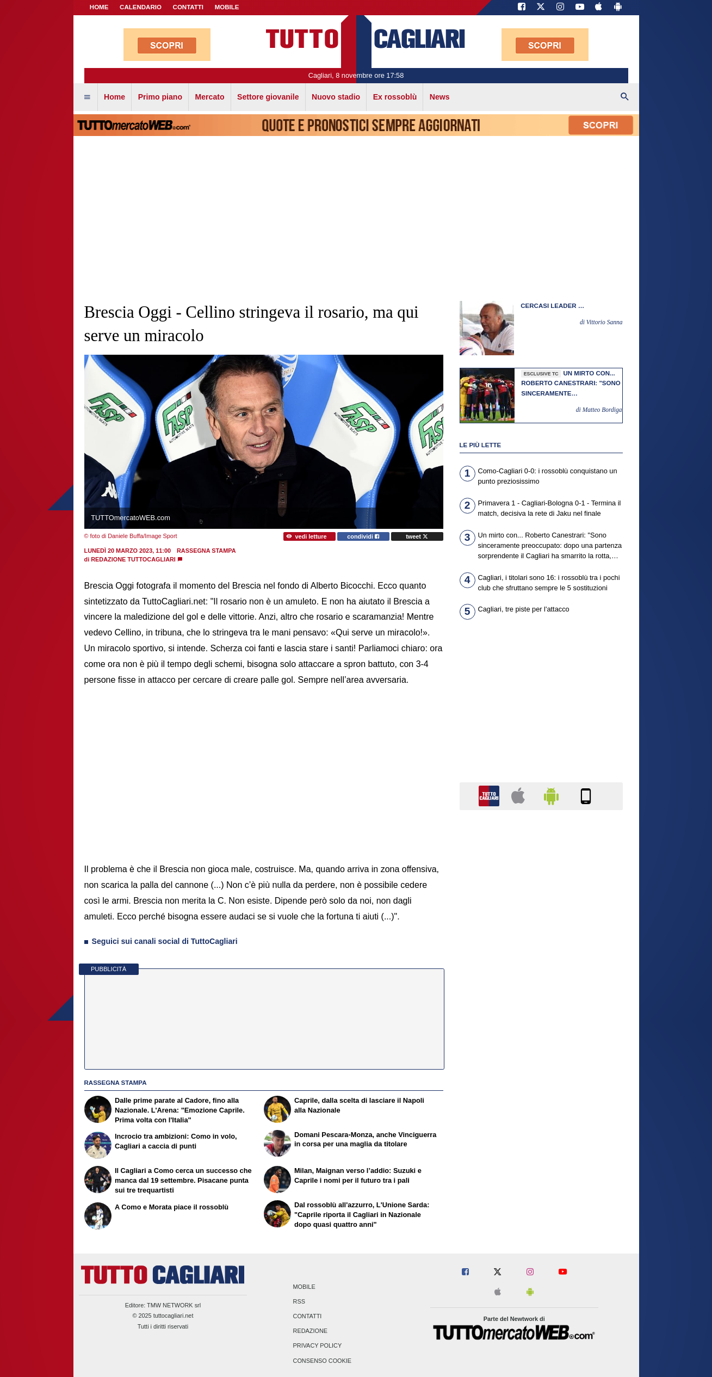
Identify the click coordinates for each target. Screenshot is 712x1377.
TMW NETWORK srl (174, 1305)
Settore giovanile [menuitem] (268, 96)
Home (99, 7)
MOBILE (227, 7)
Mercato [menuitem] (210, 96)
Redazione (310, 1331)
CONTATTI (188, 7)
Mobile (304, 1286)
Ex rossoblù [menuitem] (395, 96)
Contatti (307, 1316)
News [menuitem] (440, 96)
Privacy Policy (317, 1346)
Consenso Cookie (322, 1360)
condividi (363, 536)
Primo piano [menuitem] (160, 96)
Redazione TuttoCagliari (133, 559)
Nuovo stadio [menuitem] (336, 96)
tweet (417, 536)
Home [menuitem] (114, 96)
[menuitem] (87, 97)
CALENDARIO (141, 7)
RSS (299, 1301)
